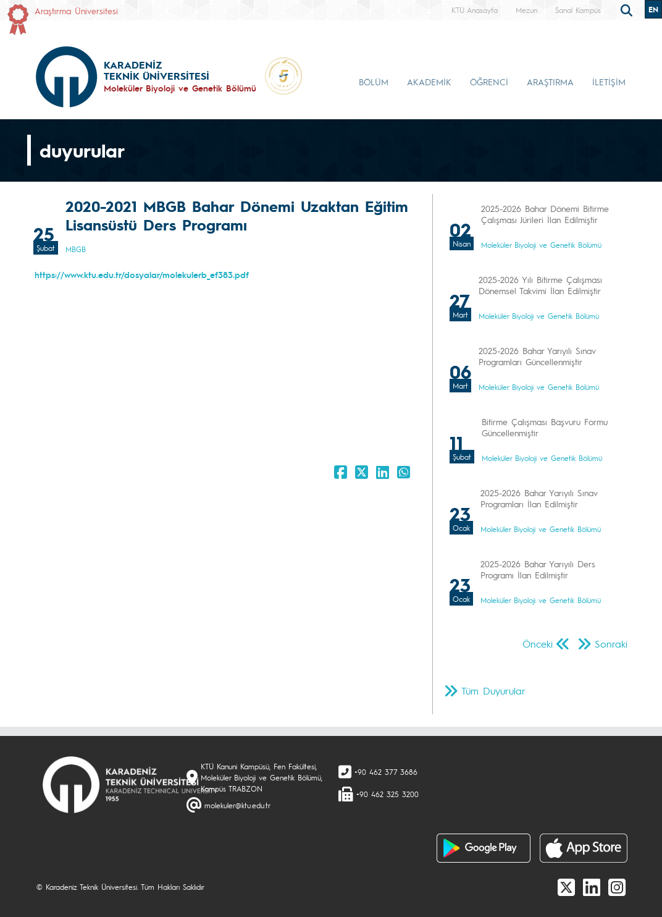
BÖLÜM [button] (373, 81)
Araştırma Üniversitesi (76, 10)
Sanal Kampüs (578, 10)
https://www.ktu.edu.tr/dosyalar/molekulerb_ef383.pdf (142, 274)
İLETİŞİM (609, 81)
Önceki (537, 643)
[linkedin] (591, 887)
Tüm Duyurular (493, 690)
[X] (566, 887)
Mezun (526, 10)
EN (653, 9)
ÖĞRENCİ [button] (489, 81)
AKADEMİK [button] (429, 81)
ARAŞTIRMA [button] (550, 81)
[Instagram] (617, 887)
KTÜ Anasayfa (474, 10)
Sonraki (611, 643)
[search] (628, 9)
